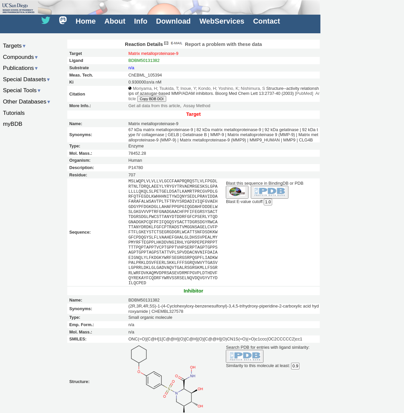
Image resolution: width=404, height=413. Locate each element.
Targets (15, 45)
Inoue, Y (188, 88)
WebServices (222, 21)
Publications (21, 68)
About (115, 21)
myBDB (12, 123)
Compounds (21, 57)
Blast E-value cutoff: (244, 201)
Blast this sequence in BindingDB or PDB (264, 183)
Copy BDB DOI (152, 99)
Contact (266, 21)
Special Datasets (27, 79)
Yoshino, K (228, 88)
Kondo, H (207, 88)
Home (86, 21)
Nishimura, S (253, 88)
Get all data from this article (154, 105)
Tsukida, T (168, 88)
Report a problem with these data (212, 44)
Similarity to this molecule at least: (258, 365)
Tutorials (14, 112)
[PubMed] (304, 93)
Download (173, 21)
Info (141, 21)
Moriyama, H (145, 88)
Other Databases (27, 101)
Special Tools (22, 90)
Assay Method (197, 105)
